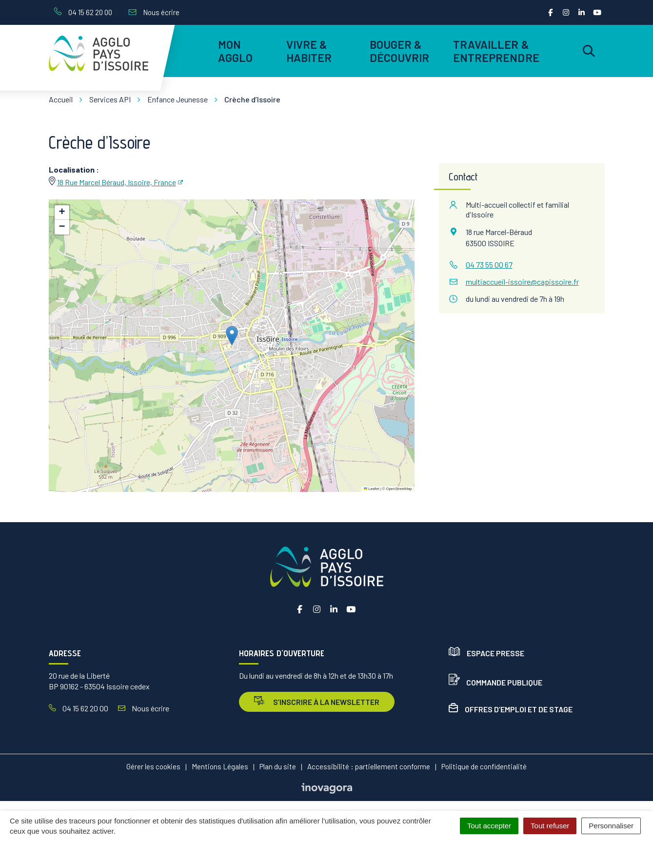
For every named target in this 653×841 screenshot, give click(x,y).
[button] (232, 336)
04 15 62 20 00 (78, 708)
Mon (235, 51)
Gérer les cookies (153, 766)
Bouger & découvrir (400, 51)
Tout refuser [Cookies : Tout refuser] (550, 825)
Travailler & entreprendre (494, 51)
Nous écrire (143, 708)
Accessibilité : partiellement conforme (368, 766)
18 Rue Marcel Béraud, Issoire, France (116, 182)
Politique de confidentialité (484, 766)
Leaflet (371, 489)
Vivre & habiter (309, 51)
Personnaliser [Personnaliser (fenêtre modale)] (611, 825)
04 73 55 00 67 (489, 264)
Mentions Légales (220, 766)
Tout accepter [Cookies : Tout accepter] (489, 825)
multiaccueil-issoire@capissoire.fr (522, 281)
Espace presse (486, 653)
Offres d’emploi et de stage (511, 709)
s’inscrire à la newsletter (316, 701)
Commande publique (495, 682)
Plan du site (277, 766)
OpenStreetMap (399, 489)
